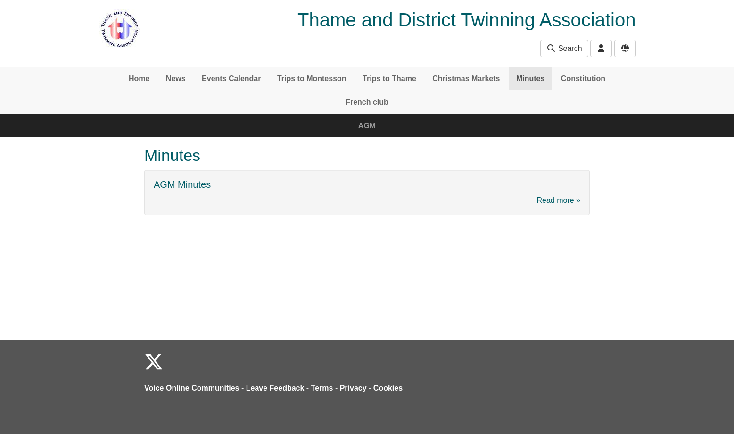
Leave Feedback (275, 388)
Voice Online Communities (191, 388)
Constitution (583, 79)
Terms (322, 388)
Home (139, 79)
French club (367, 102)
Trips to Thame (389, 79)
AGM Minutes (182, 184)
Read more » (559, 200)
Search (564, 48)
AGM (367, 126)
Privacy (353, 388)
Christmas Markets (466, 79)
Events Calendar (231, 79)
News (176, 79)
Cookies (388, 388)
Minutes (530, 79)
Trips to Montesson (311, 79)
